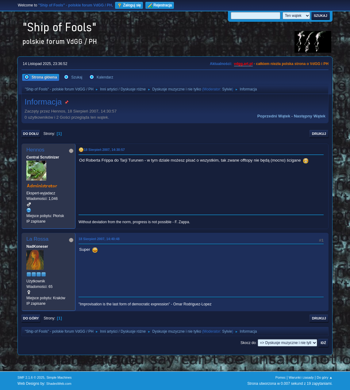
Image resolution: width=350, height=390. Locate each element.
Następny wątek (309, 116)
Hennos (35, 150)
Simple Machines (58, 377)
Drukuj (319, 134)
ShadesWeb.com (58, 383)
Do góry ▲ (325, 377)
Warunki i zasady (301, 377)
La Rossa (37, 239)
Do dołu (31, 134)
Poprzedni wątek (273, 116)
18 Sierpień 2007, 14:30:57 (104, 149)
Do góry (31, 318)
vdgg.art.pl (243, 64)
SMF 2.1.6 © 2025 (30, 377)
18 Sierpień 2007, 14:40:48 (99, 239)
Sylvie (227, 89)
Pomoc (280, 377)
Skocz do (248, 343)
